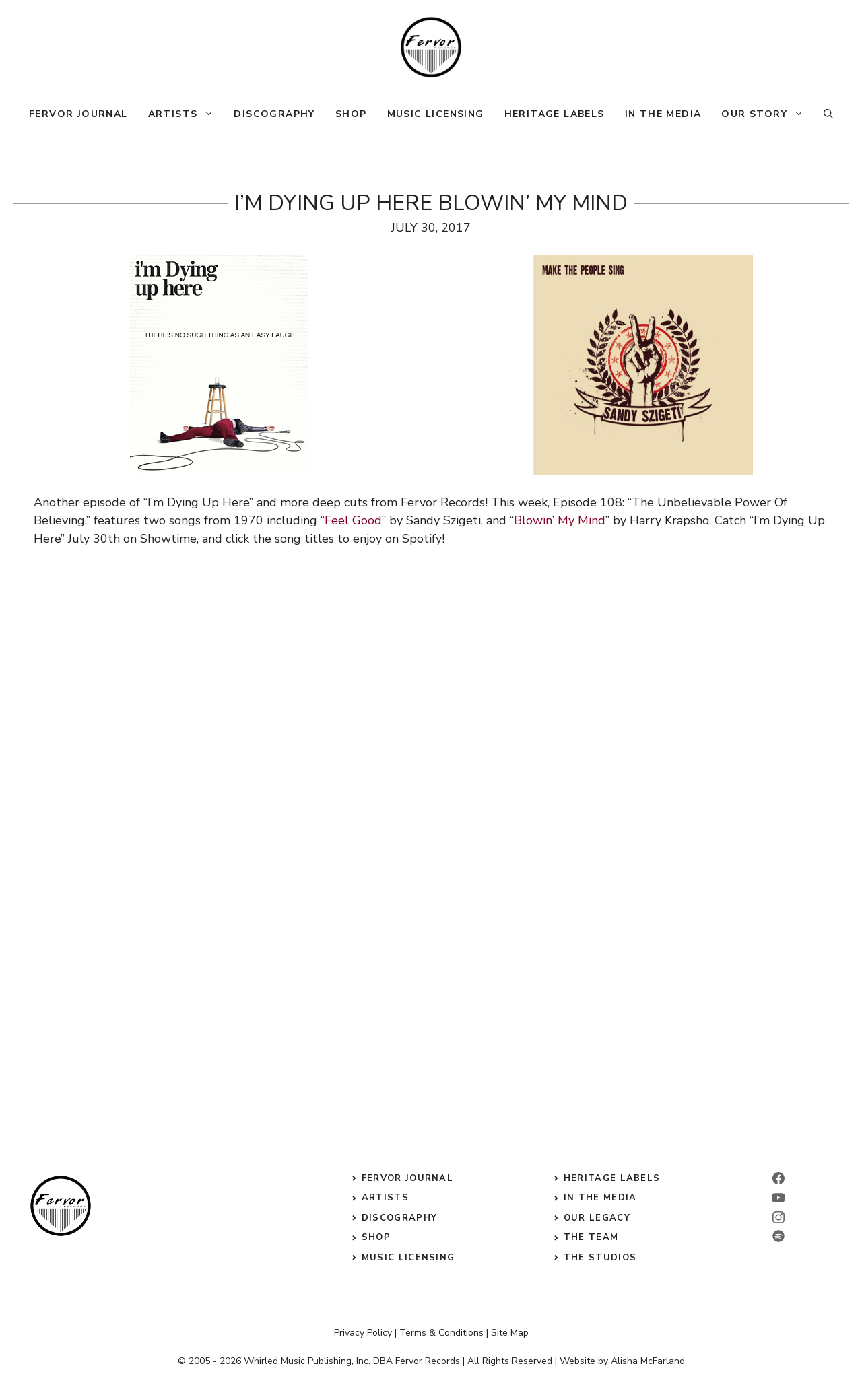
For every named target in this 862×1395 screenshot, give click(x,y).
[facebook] (778, 1178)
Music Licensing (435, 114)
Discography (274, 114)
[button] (828, 114)
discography (399, 1218)
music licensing (408, 1258)
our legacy (597, 1218)
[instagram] (778, 1217)
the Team (591, 1237)
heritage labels (612, 1178)
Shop (351, 114)
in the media (600, 1198)
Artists (186, 114)
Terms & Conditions (441, 1332)
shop (376, 1237)
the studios (600, 1258)
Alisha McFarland (648, 1361)
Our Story (767, 114)
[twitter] (778, 1236)
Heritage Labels (554, 114)
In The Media (663, 114)
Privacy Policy (363, 1332)
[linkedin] (778, 1197)
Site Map (510, 1332)
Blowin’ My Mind (559, 520)
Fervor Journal (78, 114)
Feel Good (353, 520)
